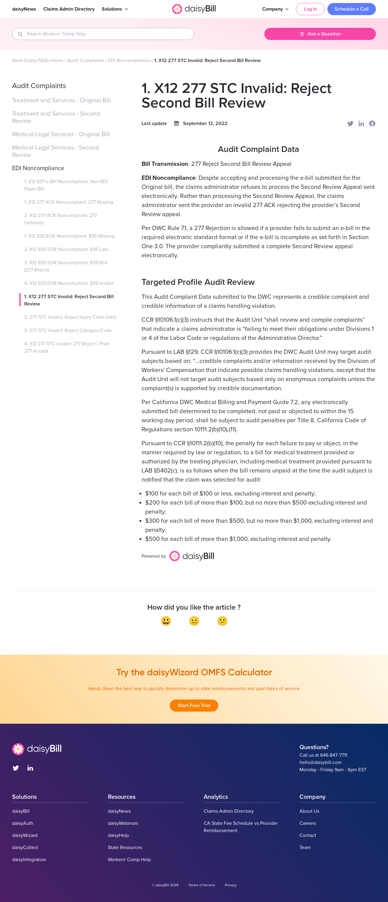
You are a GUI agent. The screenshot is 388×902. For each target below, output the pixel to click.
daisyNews (24, 9)
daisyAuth (22, 823)
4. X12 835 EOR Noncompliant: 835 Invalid (68, 283)
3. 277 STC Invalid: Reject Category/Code (68, 331)
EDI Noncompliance (129, 61)
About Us (309, 811)
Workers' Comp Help (129, 860)
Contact (307, 835)
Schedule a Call (352, 9)
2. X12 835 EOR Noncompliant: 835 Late (66, 249)
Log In (310, 9)
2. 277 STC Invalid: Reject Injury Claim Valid (70, 317)
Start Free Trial (194, 706)
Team (305, 847)
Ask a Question (320, 34)
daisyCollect (25, 847)
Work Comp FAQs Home (37, 61)
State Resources (125, 847)
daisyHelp (118, 835)
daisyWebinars (123, 823)
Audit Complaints (85, 61)
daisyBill (21, 811)
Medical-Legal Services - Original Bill (61, 134)
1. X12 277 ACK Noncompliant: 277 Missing (68, 202)
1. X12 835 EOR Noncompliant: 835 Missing (69, 236)
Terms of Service (201, 885)
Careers (307, 823)
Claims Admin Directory (69, 9)
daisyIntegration (29, 860)
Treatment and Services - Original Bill (61, 100)
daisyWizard (25, 835)
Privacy (230, 885)
